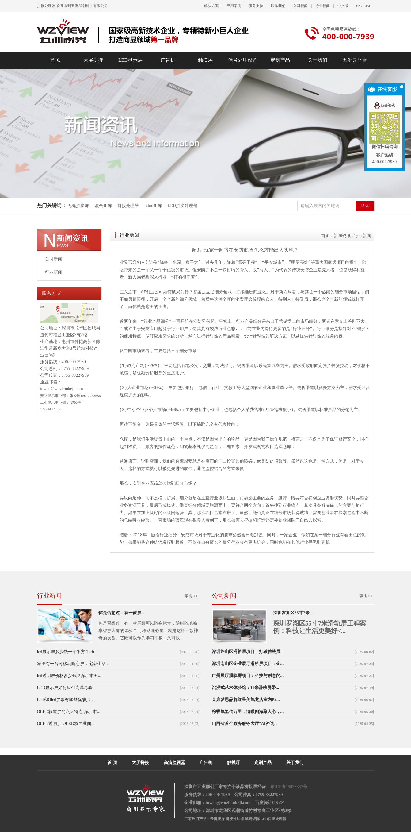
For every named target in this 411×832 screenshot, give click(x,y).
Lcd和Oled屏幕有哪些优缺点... (65, 699)
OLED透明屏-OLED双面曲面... (66, 723)
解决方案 (211, 6)
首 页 (55, 60)
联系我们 (278, 6)
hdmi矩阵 (153, 205)
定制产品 (280, 60)
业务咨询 (384, 105)
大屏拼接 (93, 60)
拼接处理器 (128, 205)
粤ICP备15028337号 (288, 786)
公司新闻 (300, 6)
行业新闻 (322, 6)
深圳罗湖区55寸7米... (293, 613)
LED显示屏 (130, 60)
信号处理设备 (242, 60)
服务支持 (256, 6)
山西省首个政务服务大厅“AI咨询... (245, 723)
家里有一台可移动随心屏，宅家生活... (73, 663)
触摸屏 (205, 60)
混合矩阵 (103, 205)
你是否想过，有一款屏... (121, 613)
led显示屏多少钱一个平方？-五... (67, 651)
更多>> (191, 596)
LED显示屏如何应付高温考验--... (68, 687)
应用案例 (233, 6)
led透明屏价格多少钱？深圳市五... (69, 675)
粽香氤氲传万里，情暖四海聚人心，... (248, 711)
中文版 (342, 6)
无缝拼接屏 (78, 205)
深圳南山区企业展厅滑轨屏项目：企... (248, 663)
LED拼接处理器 (182, 205)
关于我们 (317, 60)
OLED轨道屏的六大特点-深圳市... (69, 711)
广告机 (168, 60)
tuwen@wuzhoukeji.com (61, 389)
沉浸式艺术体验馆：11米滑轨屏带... (245, 687)
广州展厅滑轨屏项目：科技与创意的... (248, 675)
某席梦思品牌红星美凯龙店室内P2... (246, 699)
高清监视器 (174, 762)
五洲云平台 (355, 60)
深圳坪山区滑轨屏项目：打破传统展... (248, 651)
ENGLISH (363, 6)
